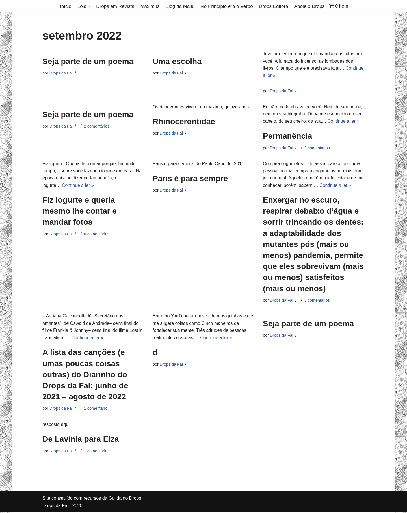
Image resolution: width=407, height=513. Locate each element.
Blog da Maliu (179, 6)
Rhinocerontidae (184, 121)
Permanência (287, 136)
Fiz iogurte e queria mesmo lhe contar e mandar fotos (79, 211)
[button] (89, 6)
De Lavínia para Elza (80, 439)
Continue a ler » (344, 121)
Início (66, 6)
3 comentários (317, 300)
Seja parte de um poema (87, 61)
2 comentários (96, 126)
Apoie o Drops (309, 6)
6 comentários (96, 234)
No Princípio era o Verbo (226, 6)
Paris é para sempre (190, 178)
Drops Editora (273, 6)
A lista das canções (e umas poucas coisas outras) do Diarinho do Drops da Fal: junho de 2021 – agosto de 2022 (85, 375)
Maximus (149, 6)
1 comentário (95, 409)
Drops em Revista (115, 6)
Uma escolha (177, 61)
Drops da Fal (61, 73)
